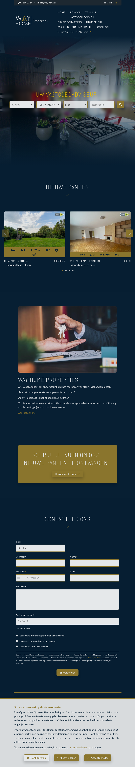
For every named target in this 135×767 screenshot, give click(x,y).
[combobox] (19, 577)
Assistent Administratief (75, 27)
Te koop (75, 12)
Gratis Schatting (70, 22)
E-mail (73, 571)
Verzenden (68, 672)
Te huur (90, 12)
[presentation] (5, 233)
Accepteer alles (99, 757)
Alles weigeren (68, 757)
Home (61, 12)
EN (110, 3)
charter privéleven (94, 658)
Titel (18, 541)
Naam (73, 556)
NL (116, 3)
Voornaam (21, 556)
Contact (103, 27)
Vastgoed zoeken (82, 17)
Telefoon (21, 571)
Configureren (38, 757)
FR (105, 3)
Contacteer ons (27, 412)
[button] (75, 104)
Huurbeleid (94, 22)
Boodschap (21, 586)
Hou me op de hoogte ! (67, 473)
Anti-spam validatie (25, 615)
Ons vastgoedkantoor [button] (73, 31)
